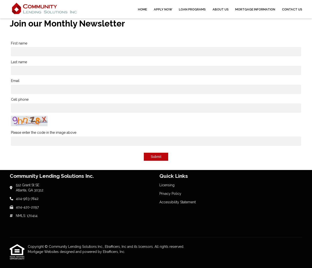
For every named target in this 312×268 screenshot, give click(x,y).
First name (19, 43)
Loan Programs (192, 9)
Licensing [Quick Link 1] (167, 185)
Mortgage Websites (44, 252)
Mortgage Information (255, 9)
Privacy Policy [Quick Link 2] (170, 194)
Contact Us (292, 9)
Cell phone (20, 99)
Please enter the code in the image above (43, 132)
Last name (19, 62)
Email (15, 81)
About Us (221, 9)
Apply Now (163, 9)
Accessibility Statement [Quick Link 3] (177, 202)
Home (142, 9)
